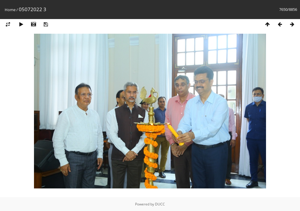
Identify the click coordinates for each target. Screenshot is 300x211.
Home (10, 9)
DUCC (160, 204)
